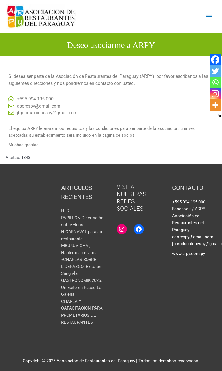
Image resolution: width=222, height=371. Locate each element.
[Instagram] (215, 93)
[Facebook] (215, 59)
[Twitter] (215, 71)
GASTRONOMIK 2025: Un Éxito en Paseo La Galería (81, 287)
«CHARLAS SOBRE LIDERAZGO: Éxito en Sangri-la (81, 266)
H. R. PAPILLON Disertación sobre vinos (82, 217)
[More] (215, 105)
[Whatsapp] (215, 82)
